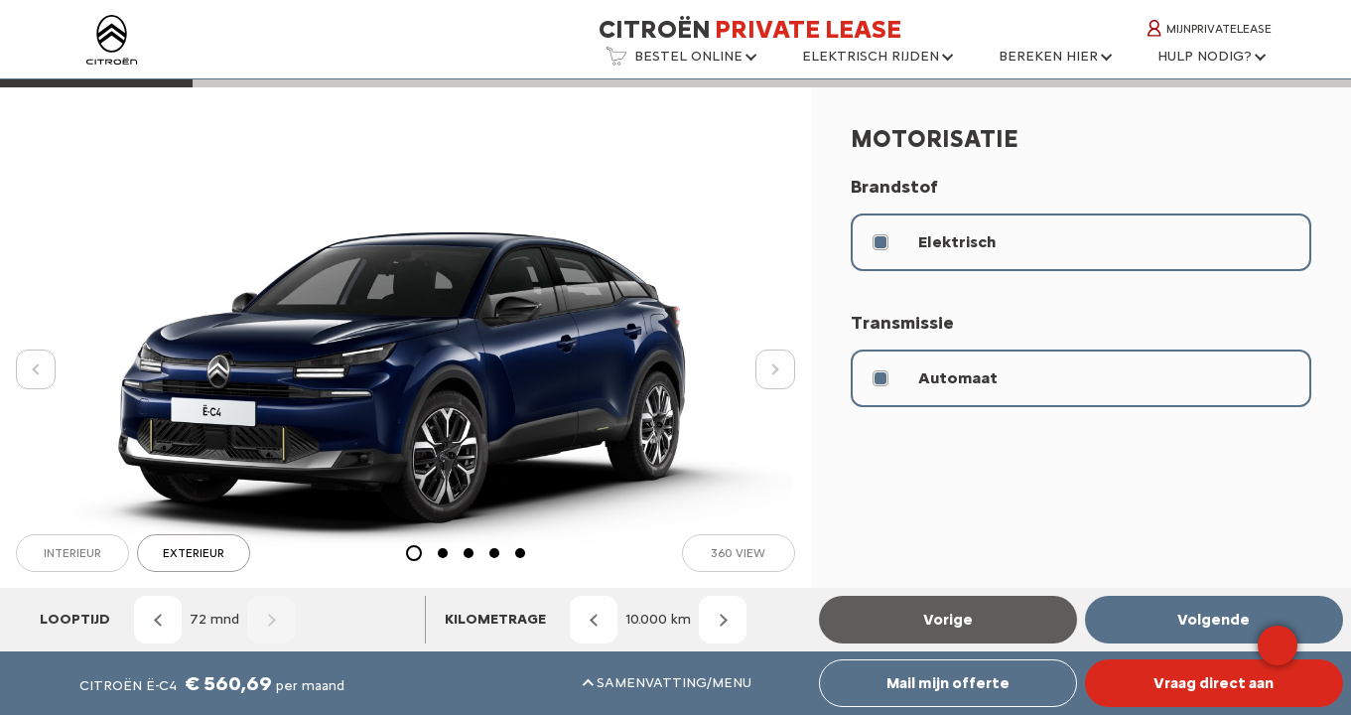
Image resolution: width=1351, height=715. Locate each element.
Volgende (1213, 620)
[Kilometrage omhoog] (722, 620)
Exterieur (193, 553)
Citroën (750, 29)
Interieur (72, 553)
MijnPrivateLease (1210, 28)
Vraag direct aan (1213, 683)
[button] (680, 62)
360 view (738, 553)
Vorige (948, 620)
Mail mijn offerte (948, 683)
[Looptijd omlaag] (158, 620)
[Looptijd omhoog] (271, 620)
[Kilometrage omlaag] (593, 620)
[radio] (1081, 242)
